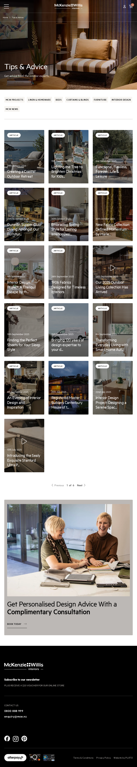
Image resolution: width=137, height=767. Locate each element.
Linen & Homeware (39, 99)
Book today (17, 628)
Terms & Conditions (83, 757)
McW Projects (14, 99)
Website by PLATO (123, 757)
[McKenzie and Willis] (68, 6)
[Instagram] (16, 739)
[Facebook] (7, 738)
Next (81, 485)
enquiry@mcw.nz (15, 716)
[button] (131, 6)
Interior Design (121, 99)
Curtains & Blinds (78, 99)
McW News (12, 109)
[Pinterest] (24, 739)
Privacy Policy (103, 757)
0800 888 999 (13, 711)
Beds (59, 99)
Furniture (100, 99)
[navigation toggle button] (6, 6)
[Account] (124, 6)
